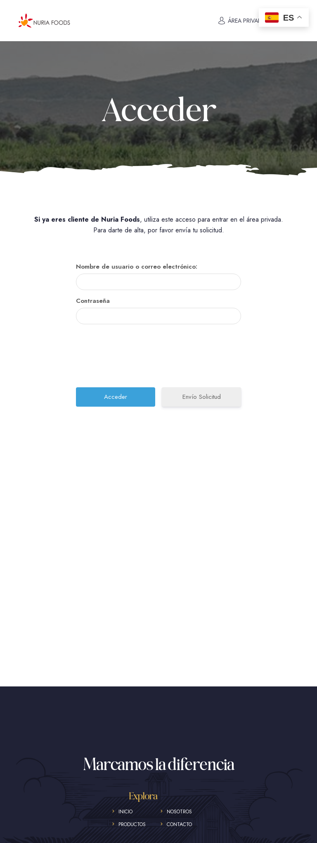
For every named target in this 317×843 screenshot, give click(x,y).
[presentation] (159, 359)
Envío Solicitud (201, 396)
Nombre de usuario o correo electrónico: (136, 266)
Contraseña (93, 300)
